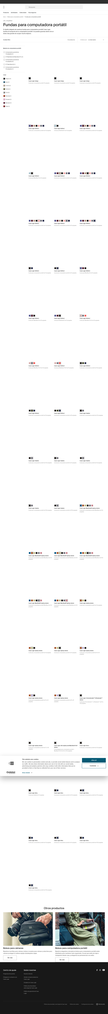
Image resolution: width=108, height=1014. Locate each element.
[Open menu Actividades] (15, 13)
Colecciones (22, 12)
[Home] (14, 7)
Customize (94, 1003)
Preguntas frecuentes (9, 974)
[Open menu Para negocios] (33, 13)
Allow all (94, 998)
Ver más (10, 958)
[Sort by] (96, 40)
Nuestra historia (28, 974)
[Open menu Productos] (7, 13)
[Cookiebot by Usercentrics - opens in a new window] (11, 1010)
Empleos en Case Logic (30, 982)
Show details (26, 1010)
